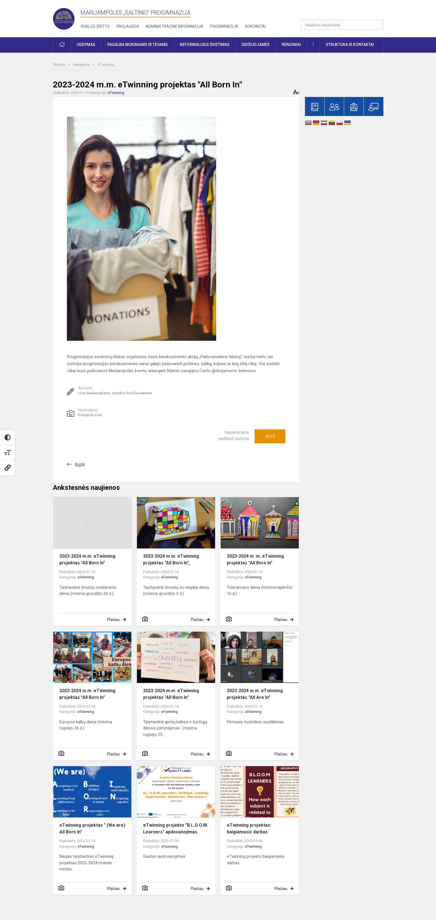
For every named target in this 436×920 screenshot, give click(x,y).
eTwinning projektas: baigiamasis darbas (249, 828)
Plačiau (113, 619)
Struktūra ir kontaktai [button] (350, 44)
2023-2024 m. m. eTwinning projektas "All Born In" (255, 559)
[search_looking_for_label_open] (377, 25)
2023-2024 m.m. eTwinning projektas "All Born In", (171, 559)
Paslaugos (127, 26)
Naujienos (81, 64)
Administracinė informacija (174, 26)
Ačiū (270, 436)
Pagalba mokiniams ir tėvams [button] (137, 44)
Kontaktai (255, 26)
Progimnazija (224, 26)
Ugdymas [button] (86, 44)
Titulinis (59, 64)
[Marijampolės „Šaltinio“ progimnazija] (66, 17)
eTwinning (106, 64)
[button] (345, 11)
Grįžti (80, 464)
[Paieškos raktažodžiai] (342, 24)
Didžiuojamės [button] (256, 44)
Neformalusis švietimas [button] (205, 44)
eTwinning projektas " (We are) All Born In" (92, 828)
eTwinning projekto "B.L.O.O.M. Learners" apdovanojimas (175, 828)
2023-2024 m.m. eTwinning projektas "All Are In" (255, 694)
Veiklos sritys (95, 26)
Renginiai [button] (291, 44)
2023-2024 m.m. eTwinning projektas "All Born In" (87, 559)
